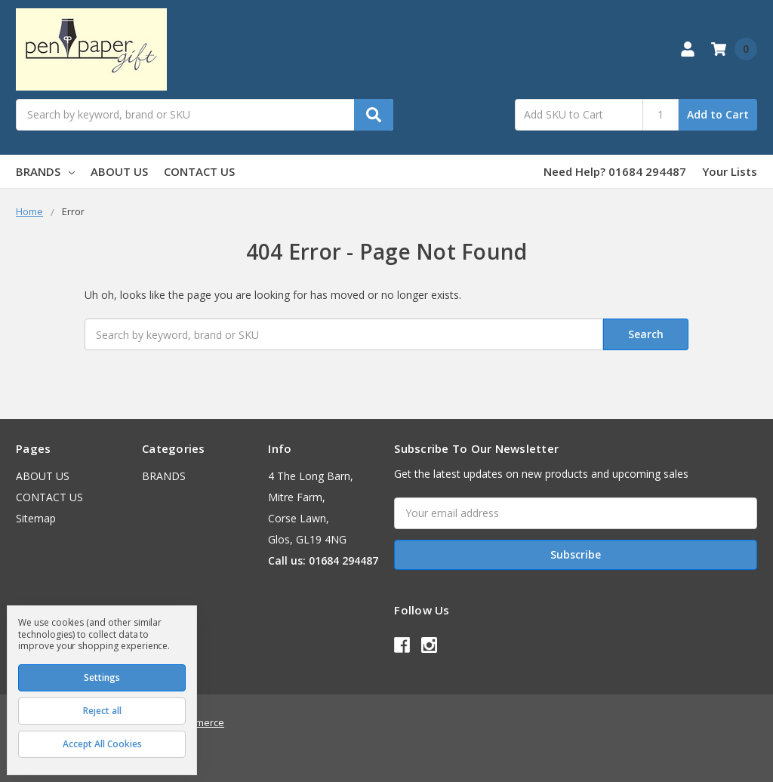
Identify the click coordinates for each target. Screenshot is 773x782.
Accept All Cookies (102, 743)
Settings (102, 677)
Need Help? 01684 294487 (615, 171)
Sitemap (36, 518)
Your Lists (729, 171)
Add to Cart (718, 114)
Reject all (102, 710)
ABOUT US (119, 171)
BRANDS (45, 171)
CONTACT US (199, 171)
